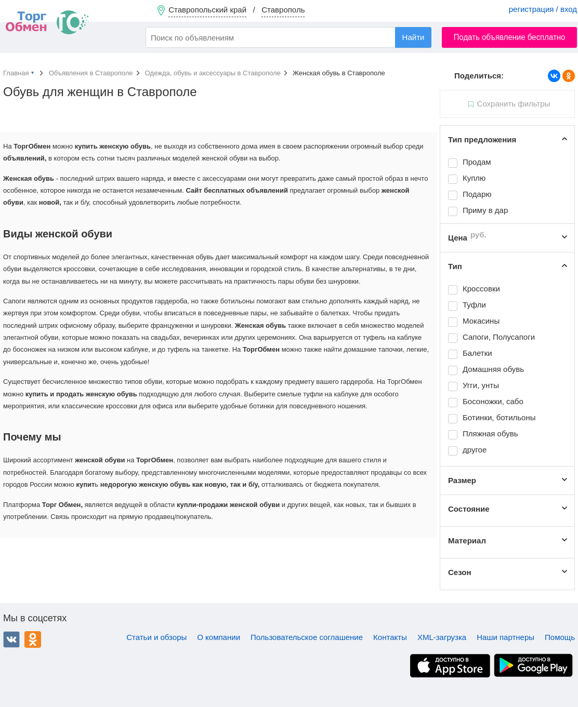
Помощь (560, 637)
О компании (218, 637)
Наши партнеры (505, 637)
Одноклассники (32, 639)
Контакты (390, 637)
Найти (413, 37)
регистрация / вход (543, 9)
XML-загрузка (441, 637)
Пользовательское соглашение (307, 637)
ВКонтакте (11, 639)
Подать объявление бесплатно (510, 37)
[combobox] (288, 37)
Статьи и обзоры (156, 637)
